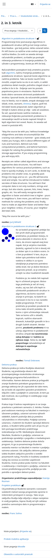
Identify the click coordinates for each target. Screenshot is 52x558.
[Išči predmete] (40, 30)
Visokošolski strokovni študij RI (30, 16)
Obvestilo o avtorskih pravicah (18, 554)
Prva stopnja (14, 16)
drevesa (27, 103)
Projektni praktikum (11, 485)
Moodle (21, 546)
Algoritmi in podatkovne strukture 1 (19, 38)
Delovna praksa (9, 364)
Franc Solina (16, 513)
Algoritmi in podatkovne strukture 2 (19, 226)
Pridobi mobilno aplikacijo (16, 539)
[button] (33, 4)
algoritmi (10, 72)
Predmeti (4, 16)
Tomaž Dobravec (32, 360)
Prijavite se (45, 4)
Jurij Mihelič (15, 222)
